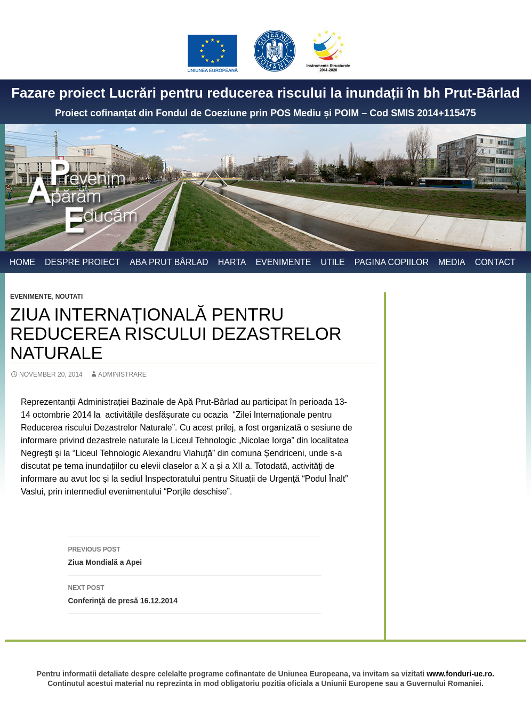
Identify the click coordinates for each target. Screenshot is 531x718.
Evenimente (283, 262)
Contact (495, 262)
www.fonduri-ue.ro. (460, 673)
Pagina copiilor (392, 262)
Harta (232, 262)
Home (22, 262)
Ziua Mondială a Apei (194, 555)
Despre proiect (82, 262)
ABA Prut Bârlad (169, 262)
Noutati (69, 296)
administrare (122, 374)
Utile (332, 262)
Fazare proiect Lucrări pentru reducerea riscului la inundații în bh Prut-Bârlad (265, 93)
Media (451, 262)
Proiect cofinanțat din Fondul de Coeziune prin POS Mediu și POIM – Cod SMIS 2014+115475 (265, 113)
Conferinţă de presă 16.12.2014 (194, 593)
